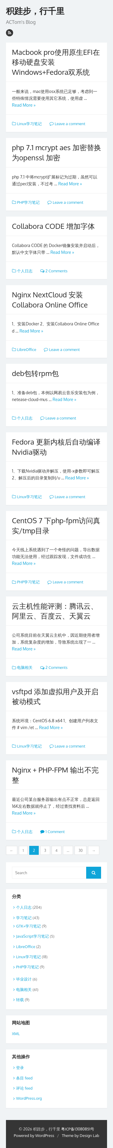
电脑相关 (24, 667)
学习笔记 (24, 917)
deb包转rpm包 (35, 373)
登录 (20, 1067)
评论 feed (24, 1088)
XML (16, 1033)
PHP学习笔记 (28, 202)
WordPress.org (29, 1098)
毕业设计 (24, 979)
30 (80, 850)
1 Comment (52, 831)
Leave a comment (67, 123)
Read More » (24, 105)
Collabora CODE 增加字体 (53, 226)
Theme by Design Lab (80, 1135)
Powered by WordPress (34, 1135)
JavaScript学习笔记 (32, 936)
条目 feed (24, 1078)
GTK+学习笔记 (28, 926)
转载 (20, 999)
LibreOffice (26, 349)
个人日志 (24, 270)
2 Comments (53, 270)
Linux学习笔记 (29, 123)
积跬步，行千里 (35, 11)
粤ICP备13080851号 (77, 1129)
